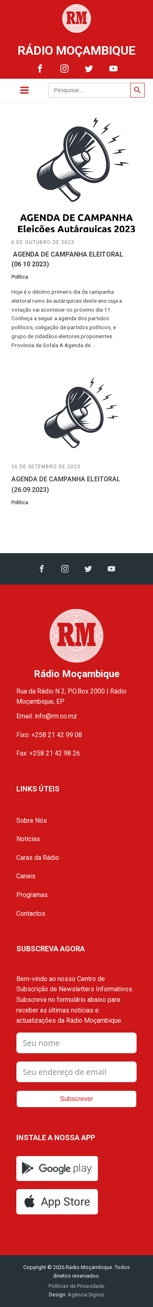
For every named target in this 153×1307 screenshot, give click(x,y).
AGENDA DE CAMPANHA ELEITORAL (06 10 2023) (67, 259)
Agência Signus (85, 1294)
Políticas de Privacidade (76, 1286)
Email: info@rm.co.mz (46, 716)
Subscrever (76, 1098)
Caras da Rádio (37, 858)
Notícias (28, 839)
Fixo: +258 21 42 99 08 (49, 735)
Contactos (30, 913)
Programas (32, 895)
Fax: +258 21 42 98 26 (48, 753)
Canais (25, 876)
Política (19, 277)
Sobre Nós (31, 820)
